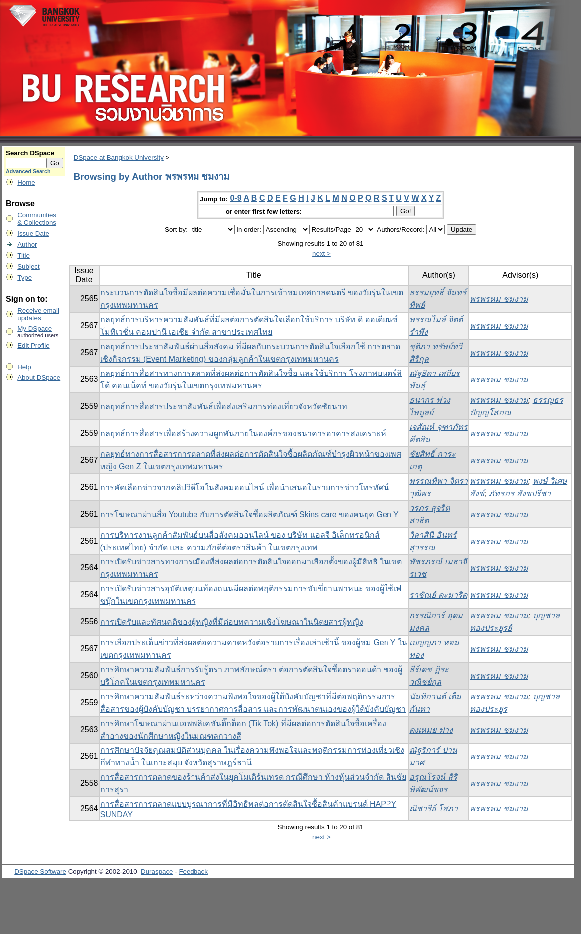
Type (24, 277)
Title (23, 255)
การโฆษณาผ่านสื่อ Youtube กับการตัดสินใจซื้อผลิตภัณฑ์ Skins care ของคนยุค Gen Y (249, 514)
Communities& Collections (36, 218)
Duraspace (157, 871)
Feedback (193, 871)
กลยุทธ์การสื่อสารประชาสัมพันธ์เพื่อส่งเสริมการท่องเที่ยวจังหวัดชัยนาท (223, 406)
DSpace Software (40, 871)
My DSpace (34, 328)
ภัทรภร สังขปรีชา (519, 493)
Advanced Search (28, 171)
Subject (28, 266)
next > (321, 253)
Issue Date (33, 233)
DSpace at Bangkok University (119, 157)
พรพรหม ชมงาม (499, 299)
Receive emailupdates (38, 314)
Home (26, 182)
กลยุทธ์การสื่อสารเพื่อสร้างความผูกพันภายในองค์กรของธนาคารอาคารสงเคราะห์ (243, 433)
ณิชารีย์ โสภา (433, 808)
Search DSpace (30, 153)
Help (24, 367)
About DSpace (38, 377)
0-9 (235, 198)
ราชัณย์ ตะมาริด (438, 595)
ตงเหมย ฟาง (430, 730)
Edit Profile (33, 345)
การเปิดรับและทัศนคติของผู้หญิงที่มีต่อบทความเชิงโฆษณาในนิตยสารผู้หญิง (231, 622)
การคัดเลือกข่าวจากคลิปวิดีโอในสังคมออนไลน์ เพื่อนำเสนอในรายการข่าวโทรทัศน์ (244, 487)
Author (27, 244)
